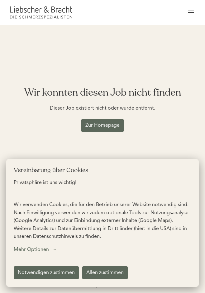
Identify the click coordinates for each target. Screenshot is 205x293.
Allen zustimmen (105, 272)
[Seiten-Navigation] (191, 12)
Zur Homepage (102, 125)
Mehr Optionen (35, 249)
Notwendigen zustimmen (46, 272)
